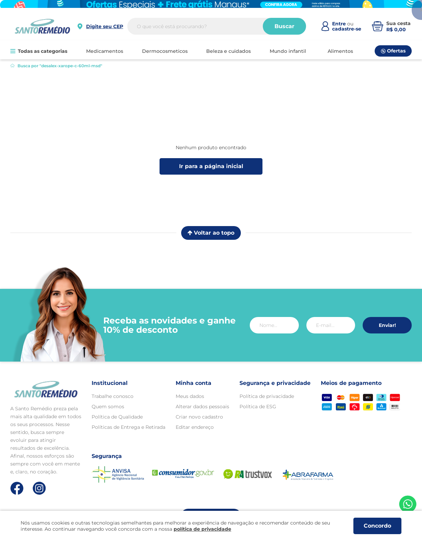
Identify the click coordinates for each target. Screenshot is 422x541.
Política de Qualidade (117, 417)
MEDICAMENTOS (104, 51)
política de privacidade (202, 529)
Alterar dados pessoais (202, 406)
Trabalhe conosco (112, 396)
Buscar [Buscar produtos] (285, 29)
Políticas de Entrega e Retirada (128, 427)
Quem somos (108, 406)
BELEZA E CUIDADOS (228, 51)
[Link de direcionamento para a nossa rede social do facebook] (17, 488)
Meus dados (190, 396)
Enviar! (387, 325)
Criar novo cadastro (199, 417)
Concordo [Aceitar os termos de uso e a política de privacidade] (377, 525)
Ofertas (393, 51)
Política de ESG (257, 406)
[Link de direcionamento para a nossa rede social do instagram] (39, 488)
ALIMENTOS (340, 51)
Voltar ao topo (211, 233)
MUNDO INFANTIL (288, 51)
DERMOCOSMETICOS (165, 51)
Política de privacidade (266, 396)
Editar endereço (195, 427)
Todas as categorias (38, 51)
